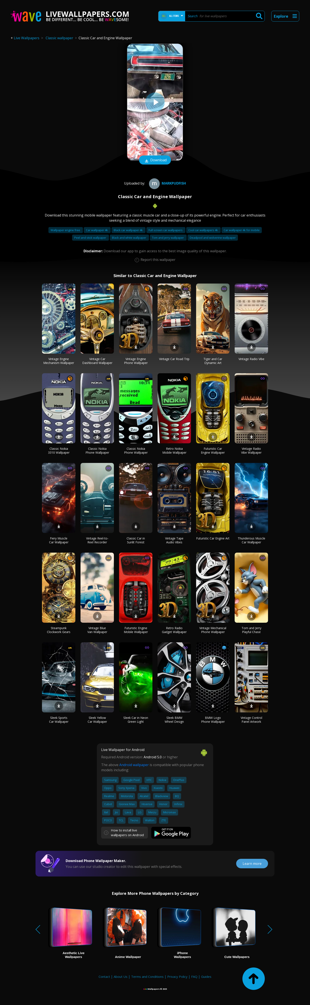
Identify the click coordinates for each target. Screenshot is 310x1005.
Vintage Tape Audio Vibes (174, 540)
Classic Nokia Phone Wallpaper (97, 451)
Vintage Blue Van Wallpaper (97, 630)
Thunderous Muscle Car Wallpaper (251, 540)
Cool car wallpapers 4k (203, 230)
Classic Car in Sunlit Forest (136, 540)
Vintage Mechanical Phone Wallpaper (212, 630)
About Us (120, 976)
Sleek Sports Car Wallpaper (58, 720)
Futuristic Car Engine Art (212, 538)
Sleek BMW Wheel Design (174, 720)
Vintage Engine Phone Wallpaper (136, 361)
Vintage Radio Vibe (251, 359)
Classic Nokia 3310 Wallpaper (59, 451)
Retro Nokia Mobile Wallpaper (174, 451)
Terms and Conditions (147, 976)
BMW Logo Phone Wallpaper (213, 720)
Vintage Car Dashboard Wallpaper (97, 361)
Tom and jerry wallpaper (168, 238)
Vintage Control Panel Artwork (251, 720)
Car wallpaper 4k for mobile (242, 230)
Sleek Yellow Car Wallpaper (97, 720)
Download (155, 160)
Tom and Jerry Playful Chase (251, 630)
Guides (206, 976)
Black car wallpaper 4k (128, 230)
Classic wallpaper (59, 38)
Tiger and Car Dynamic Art (212, 361)
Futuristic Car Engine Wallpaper (213, 451)
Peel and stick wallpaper (90, 238)
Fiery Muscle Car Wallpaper (58, 540)
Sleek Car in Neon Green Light (135, 720)
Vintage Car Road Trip (174, 359)
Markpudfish (167, 183)
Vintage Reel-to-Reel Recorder (97, 540)
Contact (104, 976)
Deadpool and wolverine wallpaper (213, 238)
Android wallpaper (134, 764)
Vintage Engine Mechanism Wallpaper (58, 361)
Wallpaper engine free (66, 230)
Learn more (252, 863)
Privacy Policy (177, 976)
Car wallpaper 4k (97, 230)
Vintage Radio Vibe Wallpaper (251, 451)
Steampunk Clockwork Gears (58, 630)
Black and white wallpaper (129, 238)
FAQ (194, 976)
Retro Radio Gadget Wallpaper (174, 630)
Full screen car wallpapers (166, 230)
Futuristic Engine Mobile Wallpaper (136, 630)
